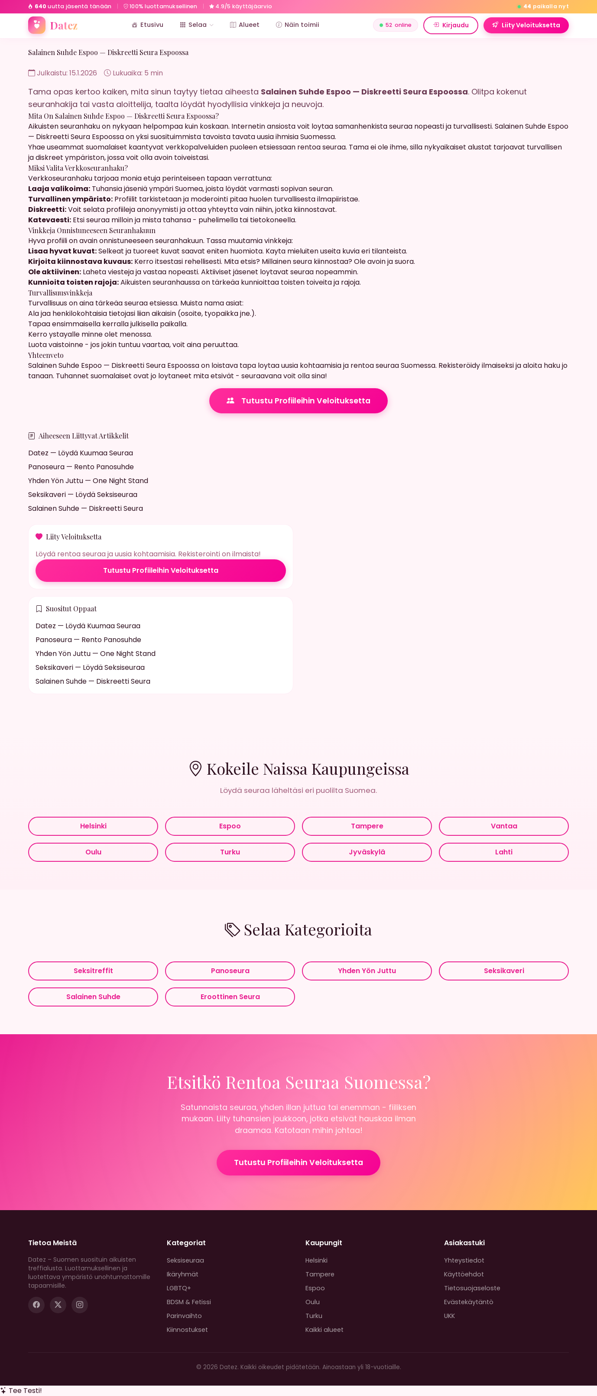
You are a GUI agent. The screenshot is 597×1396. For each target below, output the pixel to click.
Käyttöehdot (464, 1274)
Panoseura (230, 971)
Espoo (230, 826)
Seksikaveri (504, 971)
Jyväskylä (367, 852)
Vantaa (504, 826)
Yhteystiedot (464, 1260)
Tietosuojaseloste (472, 1288)
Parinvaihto (184, 1316)
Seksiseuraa (185, 1260)
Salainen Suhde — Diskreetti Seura (85, 508)
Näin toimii (297, 24)
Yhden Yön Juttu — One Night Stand (88, 481)
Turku (230, 852)
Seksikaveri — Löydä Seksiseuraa (82, 495)
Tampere (367, 826)
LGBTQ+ (179, 1288)
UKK (449, 1316)
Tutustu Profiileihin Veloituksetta (298, 400)
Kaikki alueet (324, 1329)
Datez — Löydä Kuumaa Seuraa (80, 453)
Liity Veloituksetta (526, 25)
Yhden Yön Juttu (367, 971)
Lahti (504, 852)
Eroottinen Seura (230, 997)
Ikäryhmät (182, 1274)
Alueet (245, 24)
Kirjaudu (451, 25)
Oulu (93, 852)
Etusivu (147, 24)
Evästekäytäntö (468, 1302)
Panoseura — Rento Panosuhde (81, 467)
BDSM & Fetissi (189, 1302)
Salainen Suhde (93, 997)
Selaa (197, 24)
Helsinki (93, 826)
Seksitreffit (93, 971)
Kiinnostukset (187, 1329)
